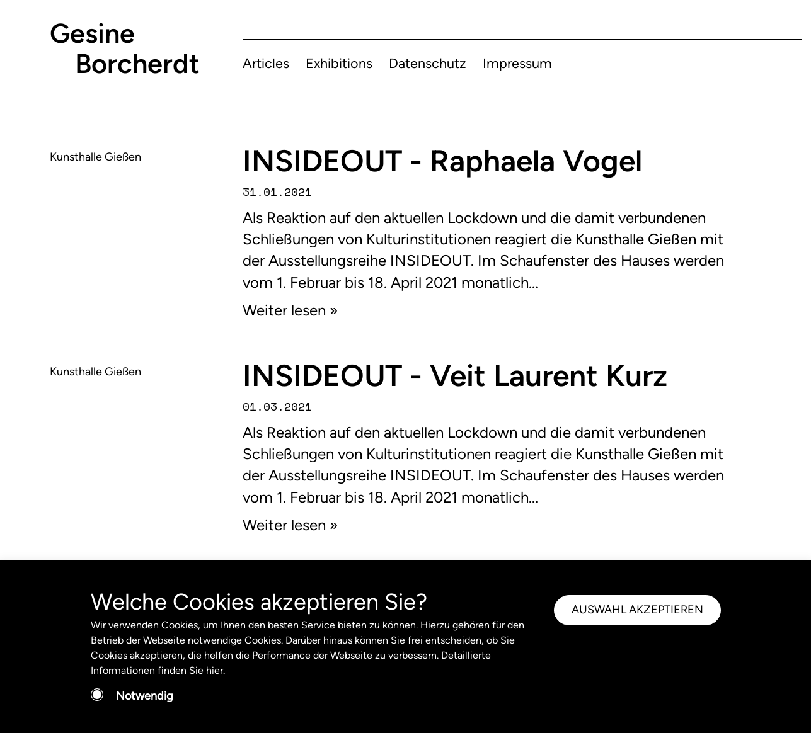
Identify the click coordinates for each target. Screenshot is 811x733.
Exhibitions (339, 63)
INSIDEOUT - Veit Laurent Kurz (455, 375)
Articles (266, 63)
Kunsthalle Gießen (95, 157)
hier (214, 670)
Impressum (517, 63)
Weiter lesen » (290, 310)
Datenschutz (427, 63)
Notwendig (144, 696)
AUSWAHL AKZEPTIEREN (637, 610)
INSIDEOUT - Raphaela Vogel (442, 160)
